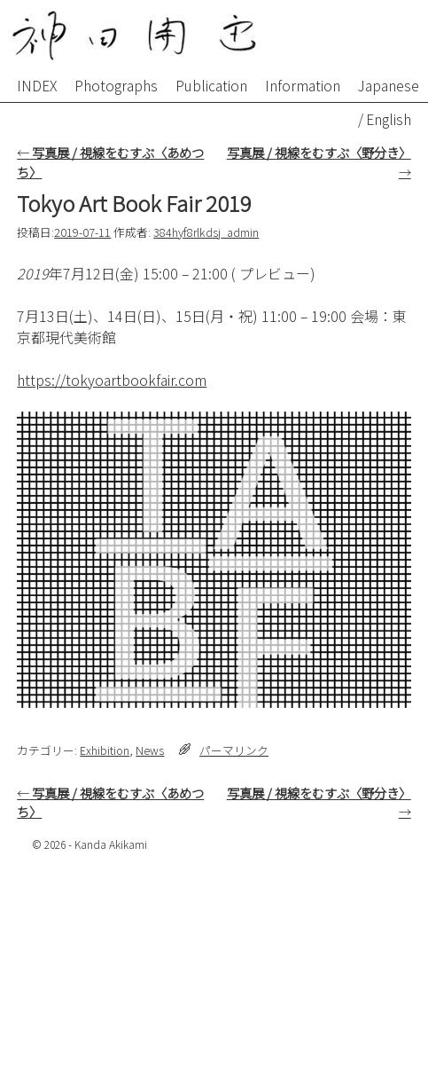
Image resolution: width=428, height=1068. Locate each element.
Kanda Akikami (110, 844)
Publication (211, 85)
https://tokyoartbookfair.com (111, 379)
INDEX (37, 85)
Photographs (116, 85)
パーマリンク (233, 750)
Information (302, 85)
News (150, 750)
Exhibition (104, 750)
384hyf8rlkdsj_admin (206, 232)
